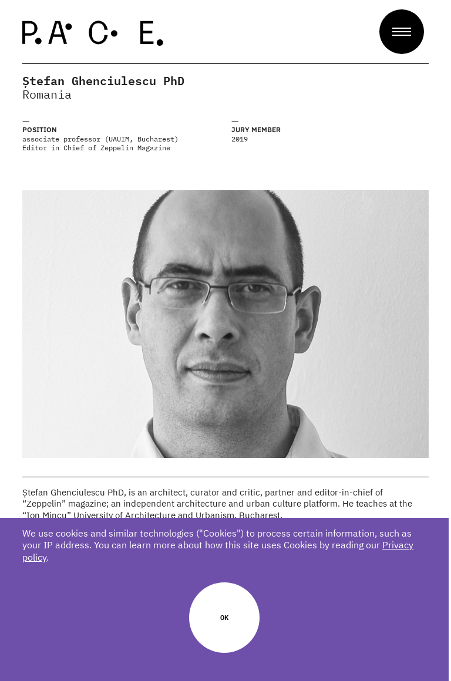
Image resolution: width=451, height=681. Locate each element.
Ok (225, 617)
